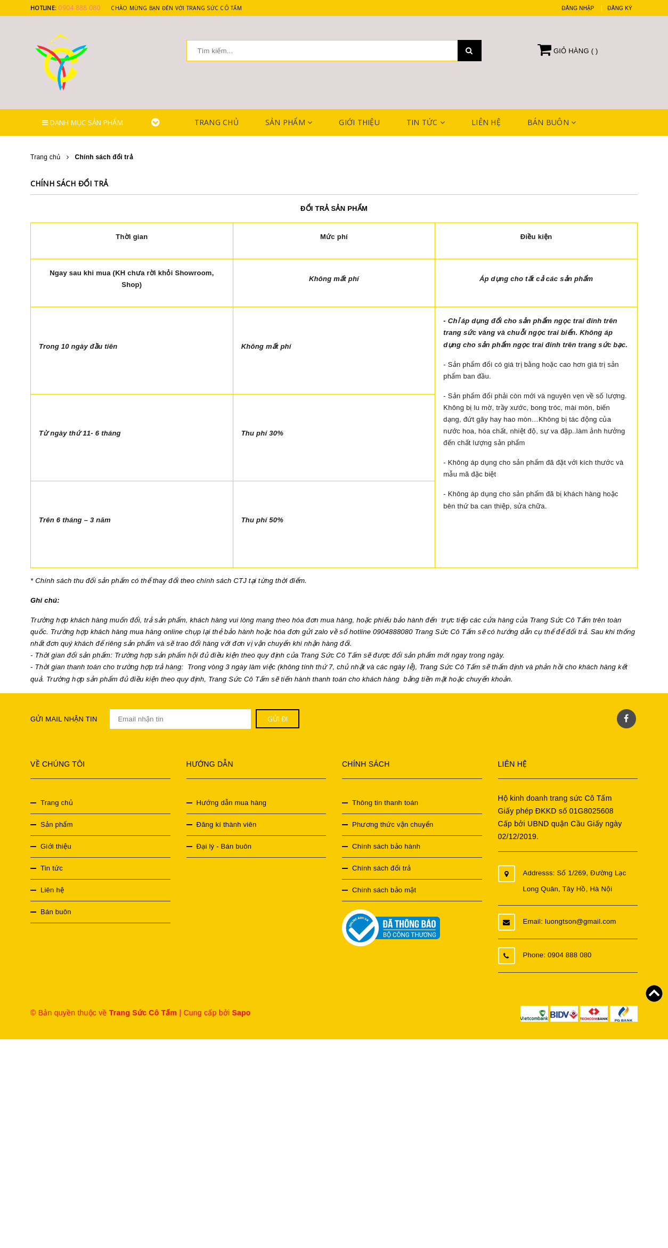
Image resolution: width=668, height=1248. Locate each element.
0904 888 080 (79, 7)
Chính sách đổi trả (381, 868)
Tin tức (425, 122)
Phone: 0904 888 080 (557, 955)
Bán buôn (551, 122)
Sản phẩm (289, 122)
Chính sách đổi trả (69, 183)
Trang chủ (216, 122)
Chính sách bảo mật (384, 890)
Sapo (241, 1012)
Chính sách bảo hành (386, 846)
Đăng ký (619, 8)
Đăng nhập (577, 8)
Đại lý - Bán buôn (224, 846)
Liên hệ (486, 122)
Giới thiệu (359, 122)
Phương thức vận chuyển (392, 824)
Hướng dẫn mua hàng (232, 803)
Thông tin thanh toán (385, 803)
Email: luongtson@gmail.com (569, 921)
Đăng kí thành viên (227, 824)
